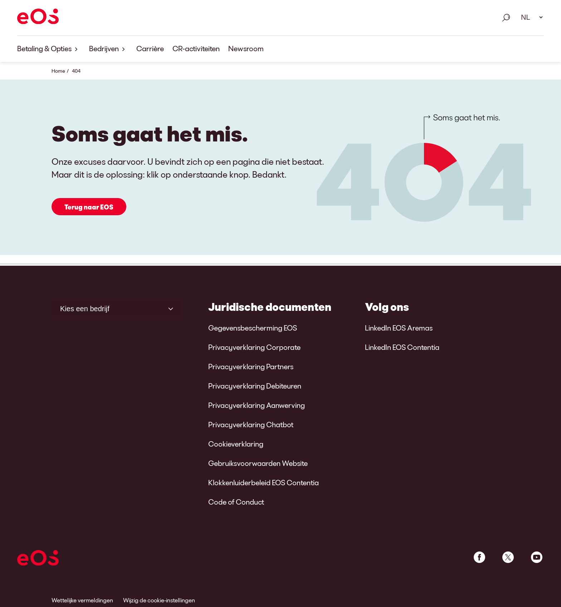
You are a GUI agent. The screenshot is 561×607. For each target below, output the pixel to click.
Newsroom (246, 48)
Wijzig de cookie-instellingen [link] (159, 600)
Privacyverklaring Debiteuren (254, 385)
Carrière (150, 48)
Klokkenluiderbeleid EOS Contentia (263, 482)
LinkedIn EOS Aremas (399, 327)
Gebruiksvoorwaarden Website (258, 463)
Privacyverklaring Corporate (254, 347)
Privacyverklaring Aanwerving (256, 405)
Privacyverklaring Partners (250, 366)
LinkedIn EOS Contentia (402, 347)
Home (58, 71)
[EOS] (38, 18)
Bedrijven (108, 49)
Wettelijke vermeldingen (82, 600)
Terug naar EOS (88, 207)
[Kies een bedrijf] (116, 308)
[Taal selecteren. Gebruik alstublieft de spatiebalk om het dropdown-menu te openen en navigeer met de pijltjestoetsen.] (529, 17)
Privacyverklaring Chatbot (250, 424)
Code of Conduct (236, 501)
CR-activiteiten (196, 48)
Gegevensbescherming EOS (252, 327)
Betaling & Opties (49, 49)
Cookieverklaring (235, 443)
